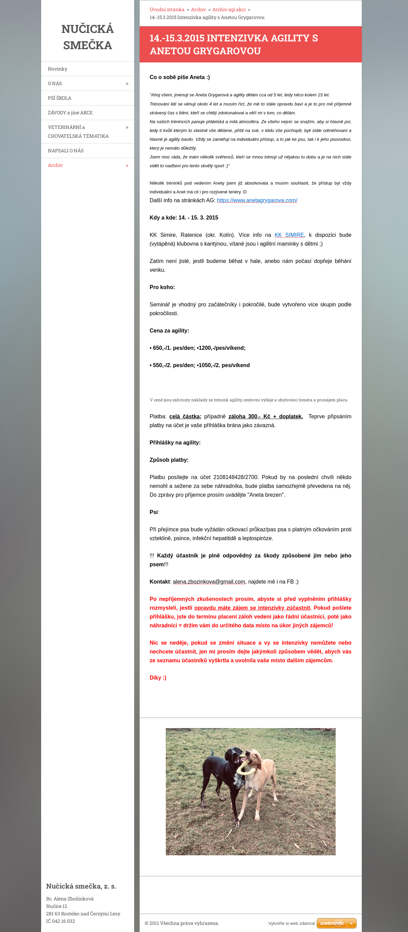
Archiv (55, 165)
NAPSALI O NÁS (66, 150)
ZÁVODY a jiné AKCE (70, 112)
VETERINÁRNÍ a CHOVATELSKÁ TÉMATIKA (78, 131)
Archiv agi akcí (229, 9)
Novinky (57, 68)
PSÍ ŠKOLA (59, 98)
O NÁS (55, 83)
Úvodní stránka (167, 9)
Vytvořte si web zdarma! (291, 923)
